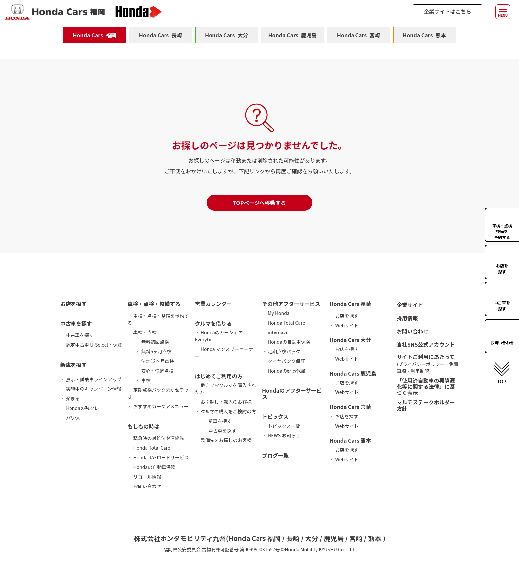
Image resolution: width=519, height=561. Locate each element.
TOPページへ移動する (259, 203)
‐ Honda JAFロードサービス (158, 457)
